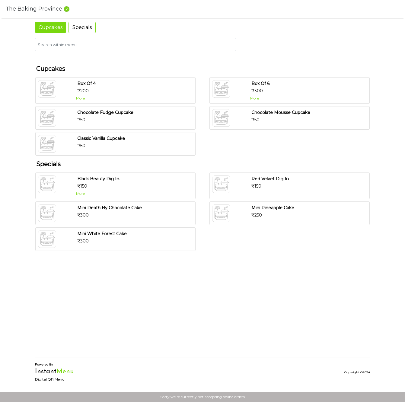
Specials (82, 27)
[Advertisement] (202, 310)
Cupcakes (50, 27)
